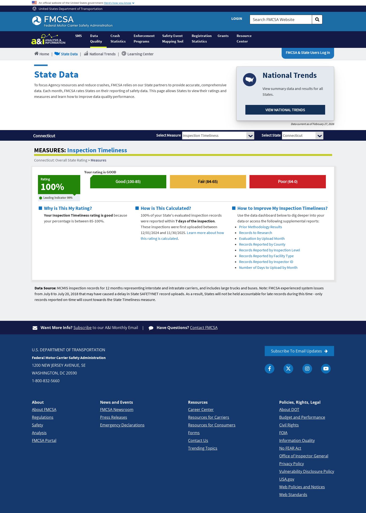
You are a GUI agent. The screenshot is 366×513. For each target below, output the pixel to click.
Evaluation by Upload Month (262, 238)
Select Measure (168, 135)
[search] (317, 19)
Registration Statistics (202, 38)
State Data (66, 53)
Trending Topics (202, 448)
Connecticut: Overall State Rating (60, 160)
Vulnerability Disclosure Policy (306, 471)
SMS (78, 35)
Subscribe (82, 327)
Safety (37, 425)
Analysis (39, 432)
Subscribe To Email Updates (296, 351)
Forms (194, 432)
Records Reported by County (262, 244)
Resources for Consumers (211, 425)
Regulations (42, 417)
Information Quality (297, 440)
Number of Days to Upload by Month (268, 267)
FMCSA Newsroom (116, 409)
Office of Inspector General (303, 456)
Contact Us (198, 440)
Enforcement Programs (144, 38)
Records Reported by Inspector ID (266, 261)
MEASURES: (50, 150)
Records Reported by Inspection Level (269, 250)
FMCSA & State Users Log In (308, 52)
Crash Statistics (118, 38)
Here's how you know (117, 3)
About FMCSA (44, 409)
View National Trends (285, 109)
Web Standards (293, 494)
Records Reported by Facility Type (266, 255)
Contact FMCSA (204, 327)
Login (236, 18)
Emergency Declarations (122, 425)
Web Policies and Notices (302, 487)
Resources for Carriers (208, 417)
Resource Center (244, 38)
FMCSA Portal (44, 440)
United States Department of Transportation (67, 9)
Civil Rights (289, 425)
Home (41, 53)
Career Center (201, 409)
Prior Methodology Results (260, 226)
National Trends (99, 53)
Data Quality (96, 38)
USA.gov (286, 479)
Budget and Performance (302, 417)
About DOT (289, 409)
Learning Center (137, 53)
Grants (223, 35)
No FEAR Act (290, 448)
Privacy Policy (291, 463)
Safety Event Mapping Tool (172, 38)
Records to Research (255, 232)
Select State (271, 135)
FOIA (283, 432)
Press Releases (113, 417)
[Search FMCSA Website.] (281, 19)
